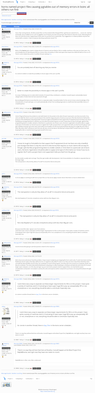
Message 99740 (18, 138)
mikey (3, 306)
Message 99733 (18, 46)
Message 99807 (18, 306)
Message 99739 (18, 112)
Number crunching (17, 19)
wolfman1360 (5, 210)
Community (42, 2)
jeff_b (3, 174)
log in (19, 22)
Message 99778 (18, 256)
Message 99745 (18, 187)
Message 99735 (18, 86)
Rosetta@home (8, 2)
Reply (34, 43)
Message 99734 (18, 62)
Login (89, 2)
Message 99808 (18, 343)
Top (91, 378)
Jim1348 (4, 138)
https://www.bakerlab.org (47, 391)
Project (22, 2)
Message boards (6, 19)
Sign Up (83, 2)
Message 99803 (18, 279)
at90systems (7, 29)
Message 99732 (18, 29)
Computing (31, 2)
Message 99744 (18, 174)
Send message (6, 31)
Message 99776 (18, 210)
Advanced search (6, 16)
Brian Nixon (5, 46)
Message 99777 (18, 243)
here (50, 54)
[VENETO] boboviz (5, 63)
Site (50, 2)
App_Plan (38, 294)
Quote (38, 43)
